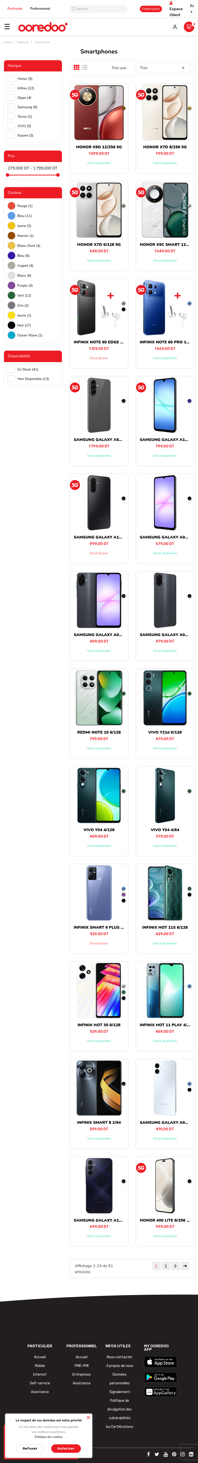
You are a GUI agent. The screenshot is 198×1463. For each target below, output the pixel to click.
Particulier (15, 8)
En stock (27, 369)
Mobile (40, 1366)
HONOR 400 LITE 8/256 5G (166, 1220)
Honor (24, 78)
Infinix (25, 88)
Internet (40, 1374)
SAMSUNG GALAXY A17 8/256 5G (107, 537)
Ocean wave (29, 335)
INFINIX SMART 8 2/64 (99, 1122)
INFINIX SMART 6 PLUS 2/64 (101, 927)
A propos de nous (119, 1366)
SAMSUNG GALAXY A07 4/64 (102, 635)
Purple (25, 285)
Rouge (24, 206)
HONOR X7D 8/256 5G (165, 147)
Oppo (24, 97)
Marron (25, 235)
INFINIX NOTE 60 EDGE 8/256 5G (106, 342)
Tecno (24, 116)
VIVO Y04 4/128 (98, 830)
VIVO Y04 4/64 (165, 830)
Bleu (24, 216)
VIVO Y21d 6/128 (165, 732)
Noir (24, 325)
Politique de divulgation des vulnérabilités (119, 1409)
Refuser (30, 1448)
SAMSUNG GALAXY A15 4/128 (103, 1220)
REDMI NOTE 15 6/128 (99, 732)
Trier (163, 68)
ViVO (24, 126)
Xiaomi (25, 135)
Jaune (24, 225)
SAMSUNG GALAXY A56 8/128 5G (107, 439)
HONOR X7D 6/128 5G (99, 244)
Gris (23, 305)
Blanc (24, 275)
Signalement (119, 1392)
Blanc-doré (28, 245)
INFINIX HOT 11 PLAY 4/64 (166, 1025)
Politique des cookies (49, 1437)
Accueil (40, 1357)
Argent (25, 265)
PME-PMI (82, 1366)
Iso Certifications (119, 1427)
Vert (24, 295)
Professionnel (40, 8)
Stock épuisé (99, 358)
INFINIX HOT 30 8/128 (99, 1025)
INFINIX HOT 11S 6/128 (165, 927)
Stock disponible (99, 163)
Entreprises (81, 1374)
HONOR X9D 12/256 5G (99, 147)
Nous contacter (119, 1357)
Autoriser (66, 1448)
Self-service (40, 1383)
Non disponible (33, 379)
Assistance (40, 1392)
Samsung (27, 107)
